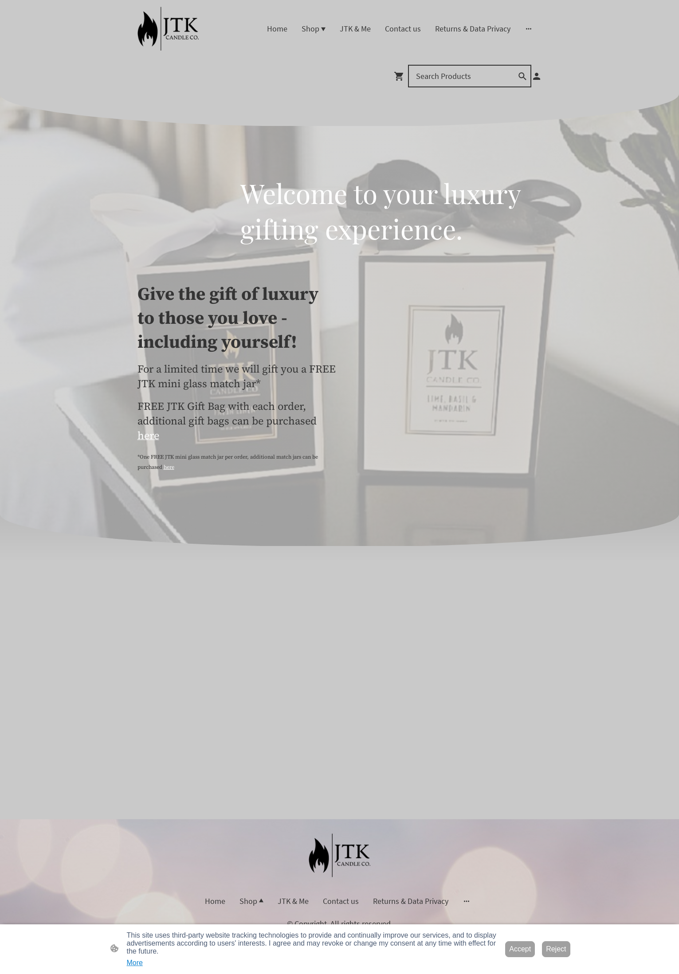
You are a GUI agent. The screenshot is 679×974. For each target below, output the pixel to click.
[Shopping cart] (401, 76)
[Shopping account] (536, 76)
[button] (522, 76)
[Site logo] (168, 29)
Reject (556, 949)
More (135, 962)
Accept (520, 949)
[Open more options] (528, 29)
